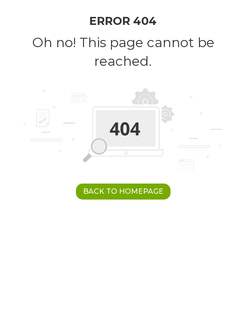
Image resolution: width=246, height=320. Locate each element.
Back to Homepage (123, 191)
